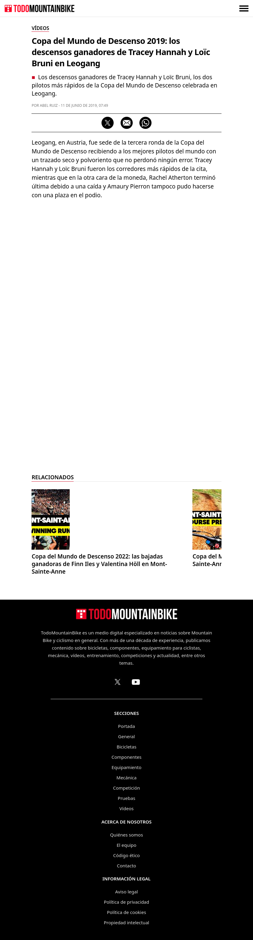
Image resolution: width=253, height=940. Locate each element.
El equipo (126, 845)
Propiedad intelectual (126, 922)
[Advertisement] (126, 378)
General (126, 736)
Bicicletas (126, 747)
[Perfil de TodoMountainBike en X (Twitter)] (118, 682)
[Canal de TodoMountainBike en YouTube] (136, 682)
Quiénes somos (126, 835)
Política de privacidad (126, 902)
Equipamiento (126, 767)
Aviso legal (126, 892)
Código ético (126, 855)
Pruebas (126, 798)
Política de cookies (126, 912)
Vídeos (126, 808)
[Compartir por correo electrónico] (127, 123)
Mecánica (126, 778)
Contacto (126, 866)
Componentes (126, 757)
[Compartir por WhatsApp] (145, 123)
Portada (126, 726)
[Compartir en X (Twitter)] (108, 123)
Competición (126, 788)
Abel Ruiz (49, 105)
